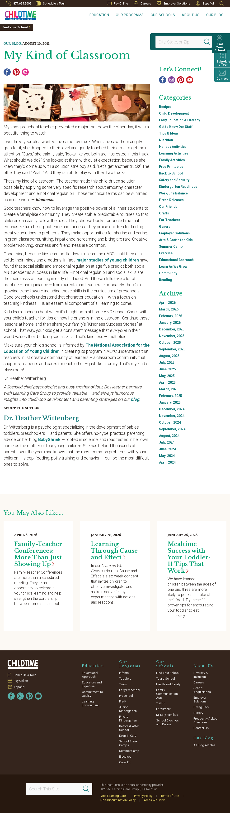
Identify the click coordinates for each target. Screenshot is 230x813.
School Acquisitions (202, 690)
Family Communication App (167, 693)
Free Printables (171, 167)
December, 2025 (171, 329)
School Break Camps (128, 743)
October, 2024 (170, 422)
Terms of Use (170, 796)
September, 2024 (172, 429)
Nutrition (166, 140)
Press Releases (171, 200)
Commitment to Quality (92, 693)
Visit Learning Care (113, 796)
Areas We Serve (154, 800)
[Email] (25, 72)
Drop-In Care (127, 735)
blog (135, 399)
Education (108, 15)
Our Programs (137, 15)
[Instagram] (171, 79)
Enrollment (163, 709)
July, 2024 (166, 442)
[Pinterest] (16, 72)
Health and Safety (168, 684)
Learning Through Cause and (114, 551)
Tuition (160, 703)
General (165, 226)
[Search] (210, 42)
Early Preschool (129, 690)
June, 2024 (167, 449)
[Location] (181, 42)
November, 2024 (171, 416)
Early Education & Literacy (179, 120)
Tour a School (165, 678)
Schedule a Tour (50, 3)
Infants (124, 673)
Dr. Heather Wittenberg (42, 418)
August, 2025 (169, 356)
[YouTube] (189, 79)
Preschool (126, 695)
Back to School (171, 173)
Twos (123, 684)
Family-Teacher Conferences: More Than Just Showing (38, 554)
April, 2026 (167, 303)
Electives (125, 756)
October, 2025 (170, 342)
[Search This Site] (59, 789)
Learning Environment (90, 703)
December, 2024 (171, 409)
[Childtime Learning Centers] (18, 14)
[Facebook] (7, 72)
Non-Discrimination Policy (118, 800)
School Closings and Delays (167, 722)
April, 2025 (167, 382)
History (198, 713)
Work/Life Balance (173, 193)
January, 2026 (170, 322)
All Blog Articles (204, 745)
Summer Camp (171, 246)
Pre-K (122, 701)
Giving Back (201, 707)
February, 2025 (170, 396)
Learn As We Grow (173, 266)
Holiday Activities (173, 147)
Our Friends (168, 206)
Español (205, 3)
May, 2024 (167, 456)
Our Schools (168, 15)
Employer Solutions (173, 3)
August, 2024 (169, 436)
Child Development (174, 113)
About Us (193, 15)
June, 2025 (167, 369)
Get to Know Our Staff (175, 127)
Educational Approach (176, 260)
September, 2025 (172, 349)
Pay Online (117, 3)
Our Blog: (13, 43)
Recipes (165, 107)
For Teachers (169, 220)
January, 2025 (170, 402)
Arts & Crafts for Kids (176, 240)
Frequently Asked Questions (205, 720)
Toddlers (125, 678)
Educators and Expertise (92, 684)
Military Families (167, 714)
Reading (165, 280)
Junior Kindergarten (128, 709)
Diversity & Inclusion (200, 674)
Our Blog (216, 15)
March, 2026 (168, 309)
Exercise (166, 253)
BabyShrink (49, 439)
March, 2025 (168, 389)
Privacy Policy (143, 796)
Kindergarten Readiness (178, 187)
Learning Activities (173, 153)
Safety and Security (174, 180)
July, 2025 (166, 362)
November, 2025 (171, 336)
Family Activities (172, 160)
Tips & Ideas (169, 133)
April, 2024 (167, 462)
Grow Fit (125, 762)
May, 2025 (167, 376)
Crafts (164, 213)
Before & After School (129, 728)
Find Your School (15, 27)
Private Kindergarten (128, 718)
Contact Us (201, 728)
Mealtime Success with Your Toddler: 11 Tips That (189, 557)
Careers (142, 3)
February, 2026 (170, 316)
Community (168, 273)
